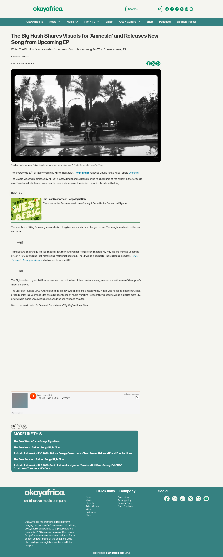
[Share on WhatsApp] (158, 63)
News (52, 21)
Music (70, 21)
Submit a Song (125, 503)
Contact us (123, 497)
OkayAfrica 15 (34, 21)
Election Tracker (186, 21)
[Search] (159, 9)
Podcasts (165, 21)
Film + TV (89, 21)
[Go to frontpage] (48, 9)
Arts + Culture (127, 21)
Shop (150, 21)
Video (109, 21)
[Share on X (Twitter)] (153, 63)
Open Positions (125, 506)
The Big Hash (82, 172)
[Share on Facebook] (148, 63)
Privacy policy (124, 500)
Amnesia (134, 172)
